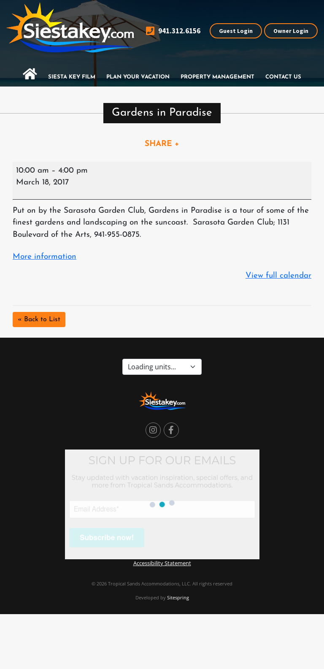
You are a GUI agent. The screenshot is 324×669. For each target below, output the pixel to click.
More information (44, 257)
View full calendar (278, 276)
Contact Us (283, 77)
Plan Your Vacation (138, 77)
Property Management (217, 77)
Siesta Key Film (71, 77)
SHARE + (162, 144)
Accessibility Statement (162, 563)
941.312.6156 (173, 31)
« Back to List (39, 319)
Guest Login (236, 31)
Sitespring (178, 597)
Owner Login (290, 31)
